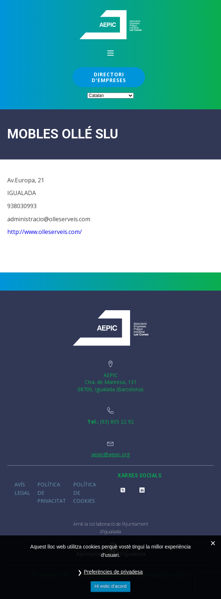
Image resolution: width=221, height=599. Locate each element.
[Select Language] (110, 95)
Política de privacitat (51, 492)
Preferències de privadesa (113, 572)
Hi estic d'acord (110, 586)
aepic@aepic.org (110, 454)
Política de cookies (84, 492)
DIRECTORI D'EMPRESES (109, 77)
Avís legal (22, 488)
